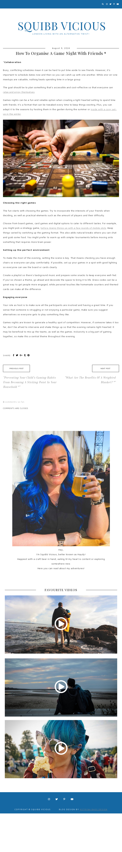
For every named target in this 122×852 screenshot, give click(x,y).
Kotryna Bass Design (93, 809)
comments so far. (15, 401)
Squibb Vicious (62, 25)
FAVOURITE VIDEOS (61, 590)
